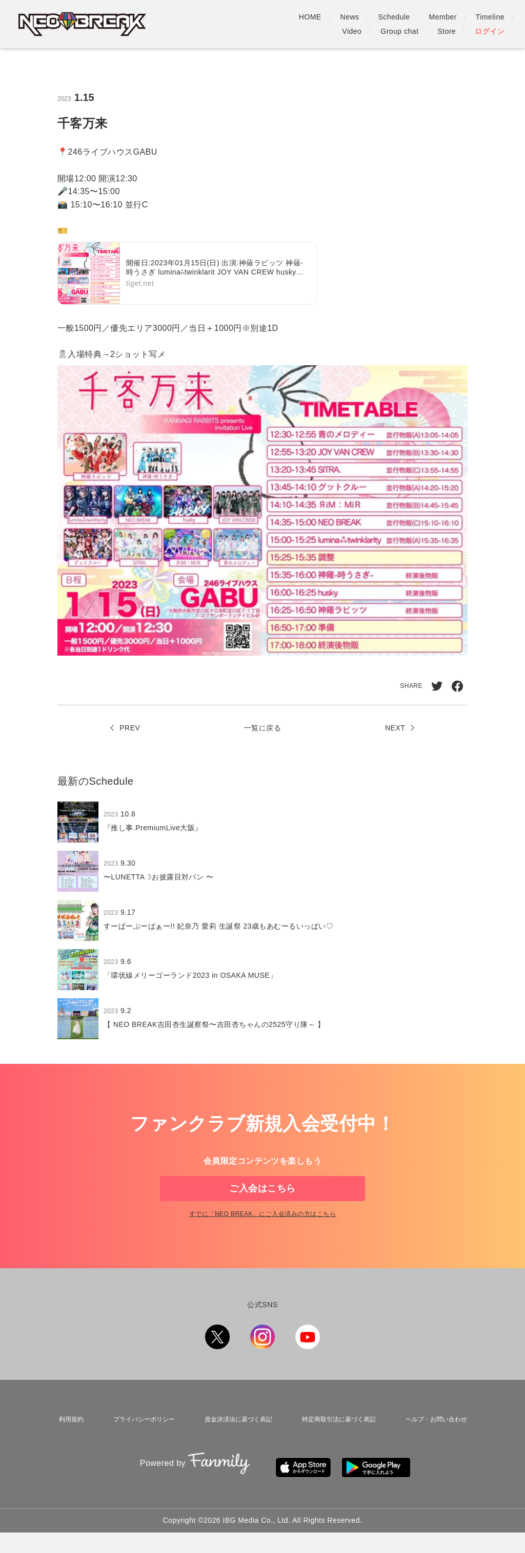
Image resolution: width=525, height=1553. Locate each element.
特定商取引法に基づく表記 (337, 1450)
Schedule (299, 17)
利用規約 (67, 1450)
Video (438, 17)
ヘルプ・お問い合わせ (436, 1450)
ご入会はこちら (262, 1205)
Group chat (485, 17)
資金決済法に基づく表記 (233, 1450)
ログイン (489, 31)
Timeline (394, 17)
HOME (215, 17)
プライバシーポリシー (138, 1450)
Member (347, 17)
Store (446, 31)
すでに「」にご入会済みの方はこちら (262, 1248)
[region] (262, 928)
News (254, 17)
